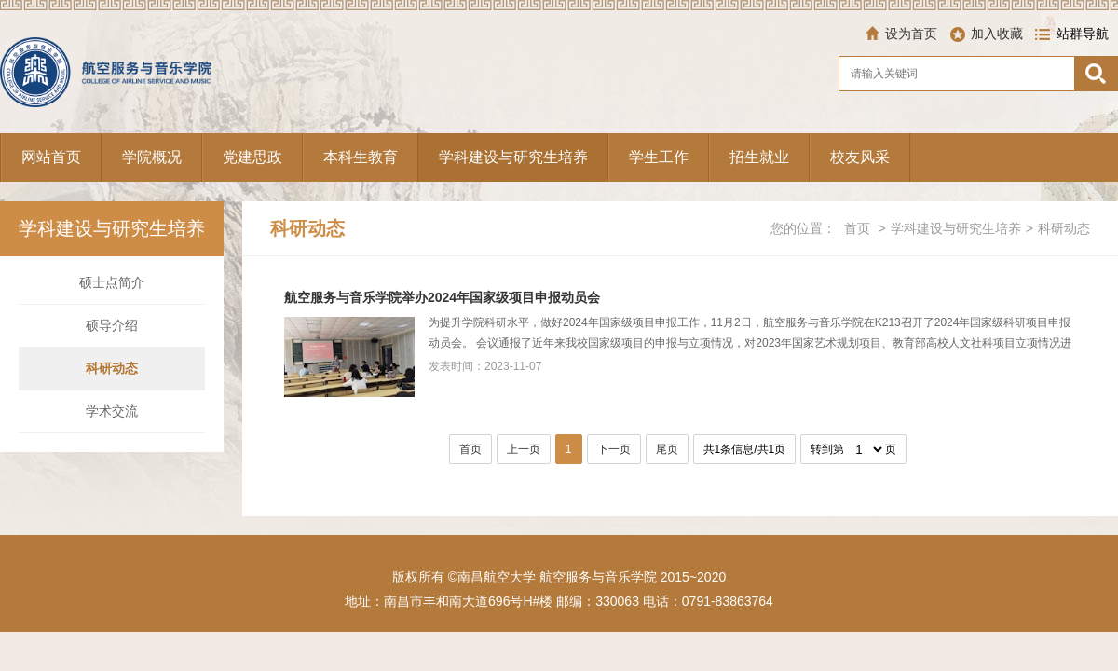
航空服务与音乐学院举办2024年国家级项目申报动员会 (442, 297)
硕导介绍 (112, 325)
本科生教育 (360, 157)
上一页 (523, 449)
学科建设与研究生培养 (513, 157)
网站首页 (51, 157)
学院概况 (152, 157)
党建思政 (252, 157)
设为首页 (911, 33)
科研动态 (112, 368)
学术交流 (112, 411)
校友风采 (860, 157)
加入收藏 (997, 33)
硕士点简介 (111, 282)
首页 (857, 228)
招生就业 (759, 157)
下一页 (614, 449)
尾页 (667, 449)
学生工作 (659, 157)
